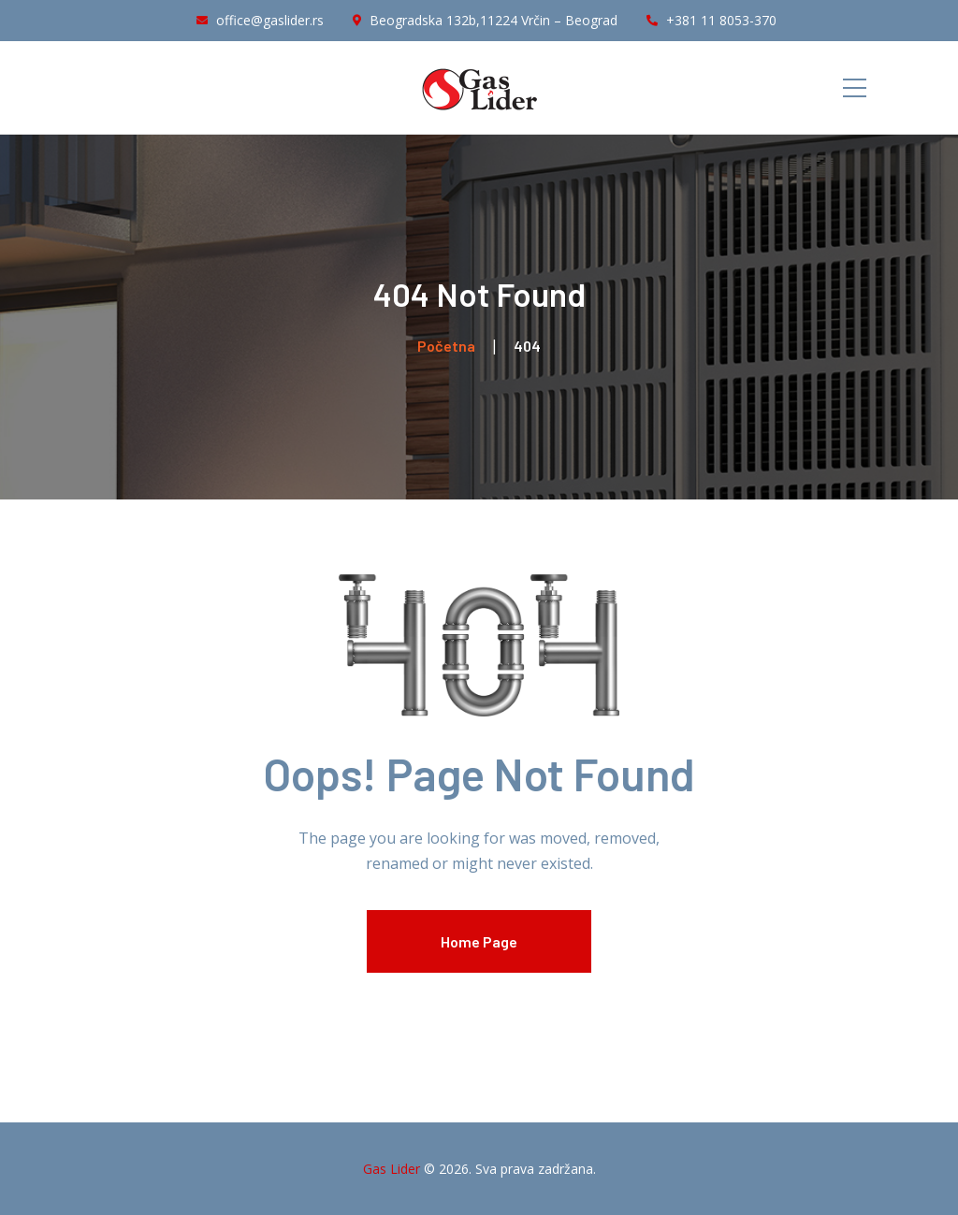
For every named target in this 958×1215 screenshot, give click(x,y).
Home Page (479, 941)
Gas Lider (391, 1169)
